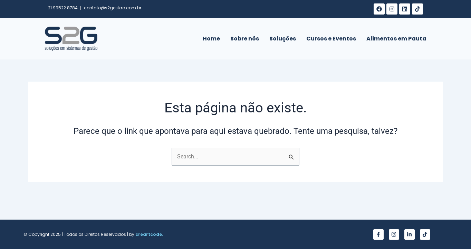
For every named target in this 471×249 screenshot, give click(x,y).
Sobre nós (244, 39)
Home (211, 39)
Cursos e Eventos (331, 39)
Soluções (282, 39)
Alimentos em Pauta (396, 39)
